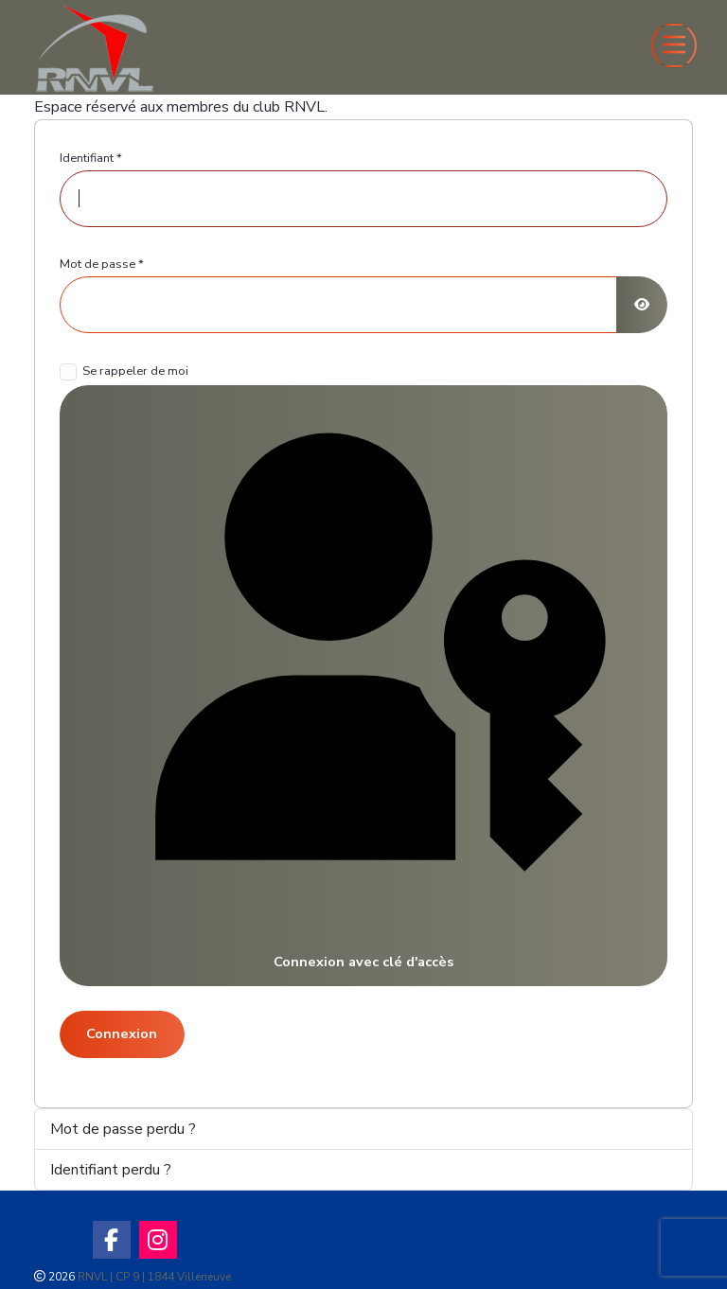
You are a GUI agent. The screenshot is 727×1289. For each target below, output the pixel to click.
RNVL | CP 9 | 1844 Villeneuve (154, 1276)
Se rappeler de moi (135, 371)
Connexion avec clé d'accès (363, 684)
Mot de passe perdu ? (123, 1129)
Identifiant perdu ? (110, 1169)
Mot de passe (102, 264)
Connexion (121, 1033)
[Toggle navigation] (674, 45)
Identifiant (91, 158)
